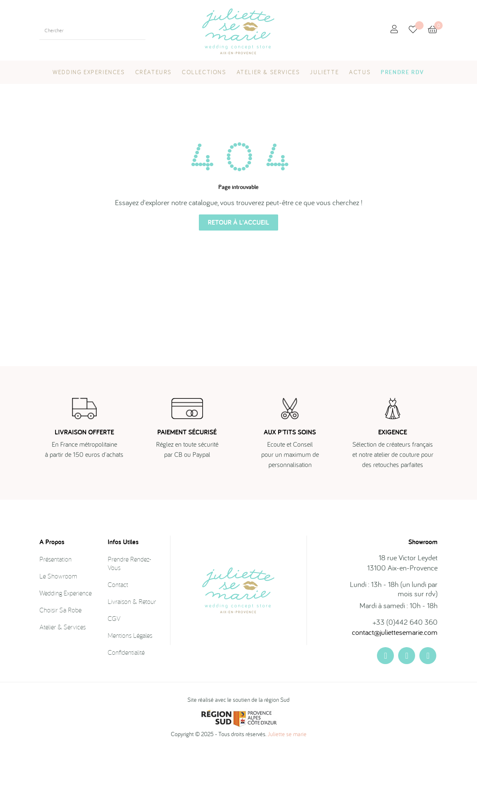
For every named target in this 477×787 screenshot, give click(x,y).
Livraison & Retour (132, 637)
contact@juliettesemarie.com (395, 668)
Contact (118, 620)
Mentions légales (130, 671)
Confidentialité (126, 688)
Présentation (55, 594)
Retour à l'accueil (238, 257)
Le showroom (58, 611)
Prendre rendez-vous (129, 598)
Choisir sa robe (60, 645)
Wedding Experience (65, 628)
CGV (114, 654)
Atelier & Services (62, 662)
